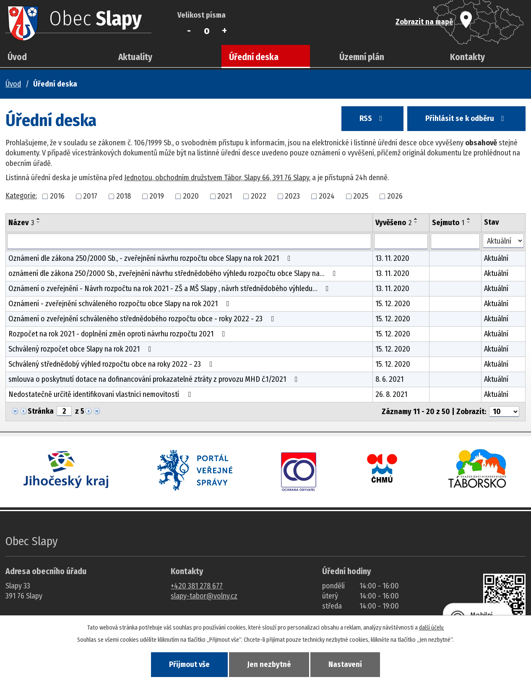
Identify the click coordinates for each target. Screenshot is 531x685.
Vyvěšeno (393, 222)
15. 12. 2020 (392, 303)
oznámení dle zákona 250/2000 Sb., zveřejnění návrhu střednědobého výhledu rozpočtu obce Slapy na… (173, 273)
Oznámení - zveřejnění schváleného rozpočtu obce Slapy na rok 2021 (120, 303)
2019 (156, 196)
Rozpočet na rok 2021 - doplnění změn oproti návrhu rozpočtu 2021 (118, 334)
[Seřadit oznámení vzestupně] (38, 218)
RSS (372, 118)
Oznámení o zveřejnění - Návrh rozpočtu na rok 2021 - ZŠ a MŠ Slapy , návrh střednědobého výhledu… (170, 288)
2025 (360, 196)
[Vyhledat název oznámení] (189, 241)
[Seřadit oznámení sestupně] (38, 222)
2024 (327, 196)
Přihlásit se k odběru (466, 118)
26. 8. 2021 (391, 394)
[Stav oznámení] (503, 241)
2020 (191, 196)
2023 (292, 196)
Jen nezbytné (269, 664)
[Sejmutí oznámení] (455, 241)
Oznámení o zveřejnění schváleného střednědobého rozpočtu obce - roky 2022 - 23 (143, 318)
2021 (224, 196)
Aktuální (496, 258)
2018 (123, 196)
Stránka (41, 411)
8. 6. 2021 (389, 379)
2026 (395, 196)
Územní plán (361, 57)
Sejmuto (448, 222)
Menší (189, 30)
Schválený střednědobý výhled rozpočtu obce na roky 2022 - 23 (112, 364)
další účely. (431, 627)
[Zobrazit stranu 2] (64, 411)
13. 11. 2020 (392, 258)
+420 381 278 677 (197, 586)
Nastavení (345, 664)
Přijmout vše (189, 664)
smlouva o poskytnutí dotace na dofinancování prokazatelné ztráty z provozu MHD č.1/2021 (154, 379)
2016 (57, 196)
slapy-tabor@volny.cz (204, 596)
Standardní (206, 30)
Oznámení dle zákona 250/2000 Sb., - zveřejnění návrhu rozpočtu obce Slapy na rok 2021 (151, 258)
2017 (90, 196)
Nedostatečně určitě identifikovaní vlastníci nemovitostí (101, 394)
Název (21, 222)
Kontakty (467, 57)
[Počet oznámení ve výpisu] (504, 411)
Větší (224, 30)
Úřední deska (254, 57)
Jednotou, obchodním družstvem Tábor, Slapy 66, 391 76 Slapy (216, 177)
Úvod (17, 57)
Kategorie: (21, 195)
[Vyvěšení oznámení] (400, 241)
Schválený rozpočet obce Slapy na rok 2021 (81, 349)
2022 (258, 196)
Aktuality (135, 57)
